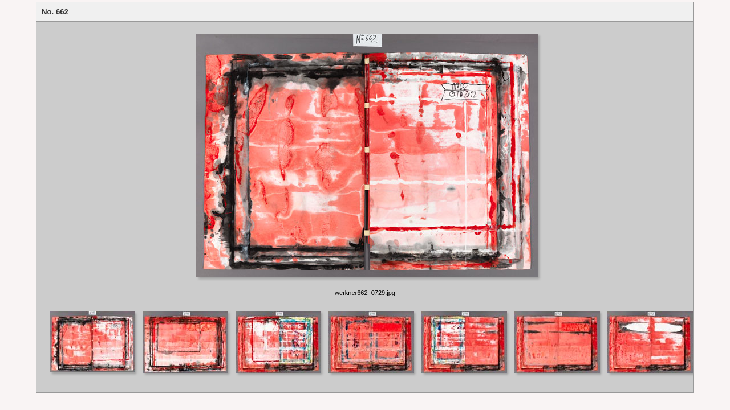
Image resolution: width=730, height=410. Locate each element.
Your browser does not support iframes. (365, 165)
